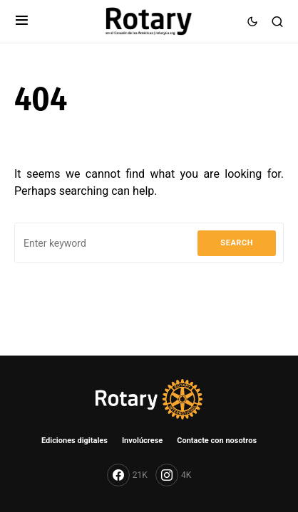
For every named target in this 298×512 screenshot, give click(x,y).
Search (236, 242)
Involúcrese (142, 440)
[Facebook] (127, 475)
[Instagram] (173, 475)
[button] (21, 21)
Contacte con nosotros (217, 440)
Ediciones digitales (74, 440)
